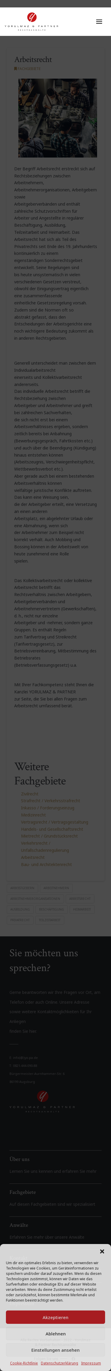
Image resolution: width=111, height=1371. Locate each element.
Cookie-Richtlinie (24, 1363)
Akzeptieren (55, 1317)
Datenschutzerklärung (59, 1363)
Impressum (91, 1363)
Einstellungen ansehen (55, 1350)
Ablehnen (56, 1334)
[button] (102, 1251)
